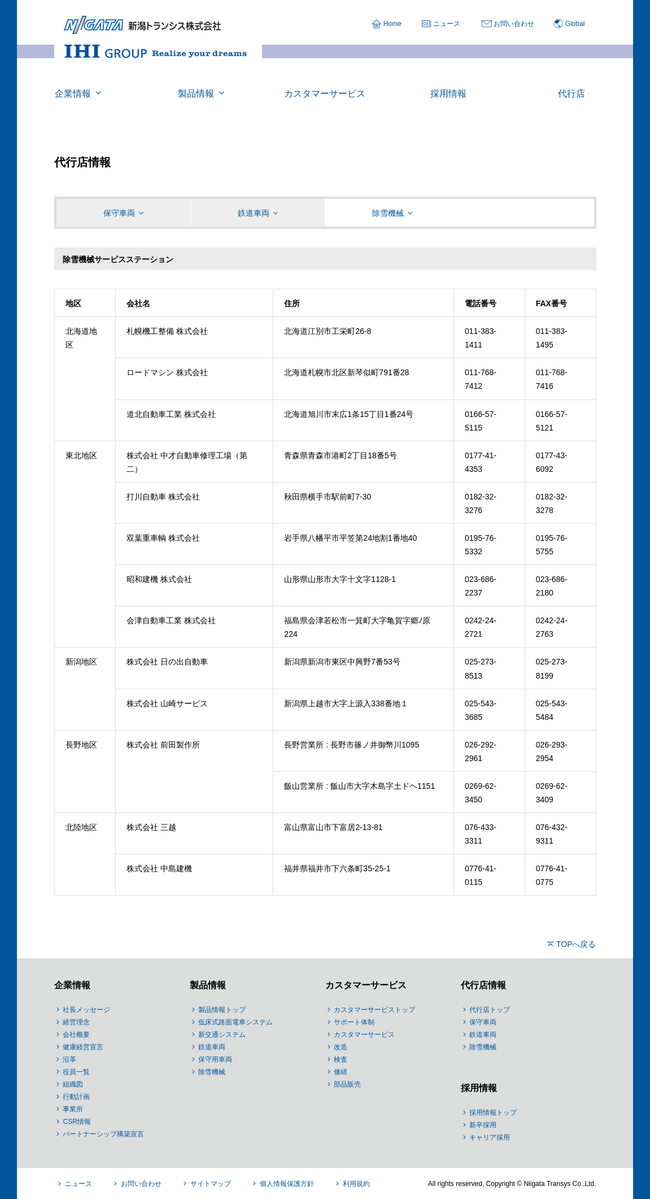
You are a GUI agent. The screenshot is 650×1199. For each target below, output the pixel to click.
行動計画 (76, 1097)
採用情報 (479, 1088)
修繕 (340, 1072)
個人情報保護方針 (287, 1184)
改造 (340, 1047)
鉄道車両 (211, 1047)
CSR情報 (76, 1122)
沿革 (69, 1059)
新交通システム (222, 1035)
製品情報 (208, 985)
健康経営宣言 (83, 1047)
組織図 (73, 1084)
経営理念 (76, 1022)
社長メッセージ (86, 1010)
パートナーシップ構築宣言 (103, 1134)
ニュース (446, 24)
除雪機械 (211, 1072)
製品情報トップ (222, 1010)
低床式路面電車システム (235, 1022)
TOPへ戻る (576, 944)
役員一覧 (76, 1072)
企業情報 (72, 985)
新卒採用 (482, 1125)
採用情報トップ (493, 1113)
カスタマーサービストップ (374, 1010)
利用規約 (356, 1184)
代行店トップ (489, 1010)
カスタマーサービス (366, 985)
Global (575, 24)
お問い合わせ (514, 24)
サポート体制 (354, 1022)
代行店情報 (483, 985)
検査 (340, 1059)
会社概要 (76, 1035)
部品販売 (347, 1084)
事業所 (73, 1109)
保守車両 (482, 1022)
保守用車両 (215, 1059)
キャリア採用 (489, 1137)
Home (392, 24)
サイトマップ (210, 1184)
